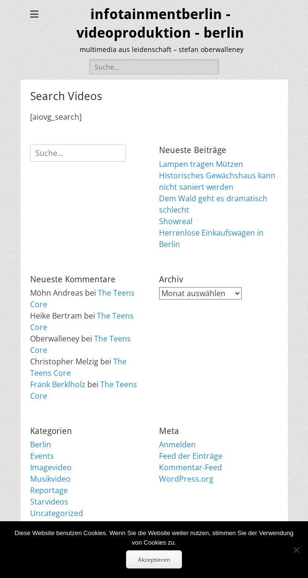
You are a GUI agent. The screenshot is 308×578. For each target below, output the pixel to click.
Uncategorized (56, 513)
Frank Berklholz (57, 384)
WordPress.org (186, 479)
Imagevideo (51, 467)
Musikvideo (50, 479)
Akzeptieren (154, 560)
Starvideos (49, 501)
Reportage (49, 490)
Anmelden (177, 444)
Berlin (40, 444)
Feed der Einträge (191, 456)
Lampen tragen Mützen (201, 164)
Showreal (175, 221)
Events (42, 456)
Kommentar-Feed (190, 467)
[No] (296, 550)
